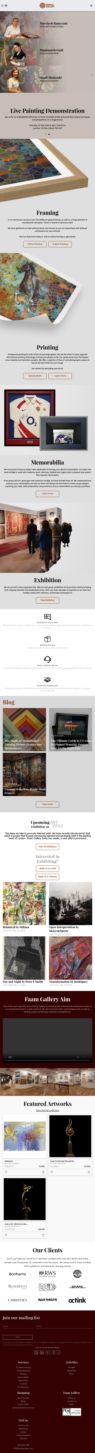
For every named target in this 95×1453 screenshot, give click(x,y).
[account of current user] (91, 5)
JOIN (17, 1337)
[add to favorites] (6, 1172)
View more (47, 804)
